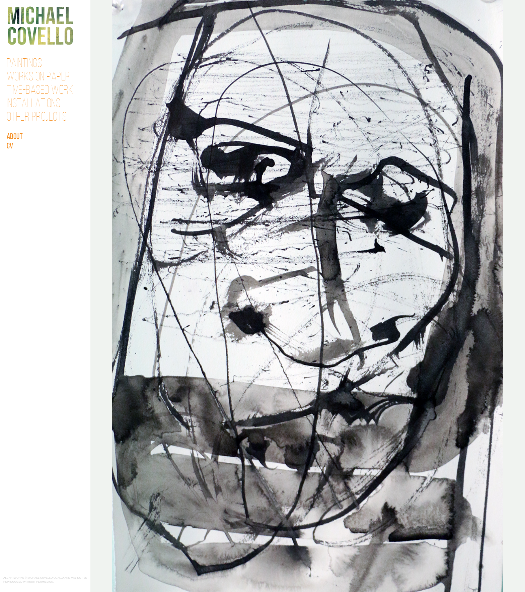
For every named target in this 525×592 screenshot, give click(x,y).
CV (10, 146)
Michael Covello (40, 26)
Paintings (24, 64)
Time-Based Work (40, 91)
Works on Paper (38, 77)
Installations (34, 104)
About (15, 137)
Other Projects (37, 118)
